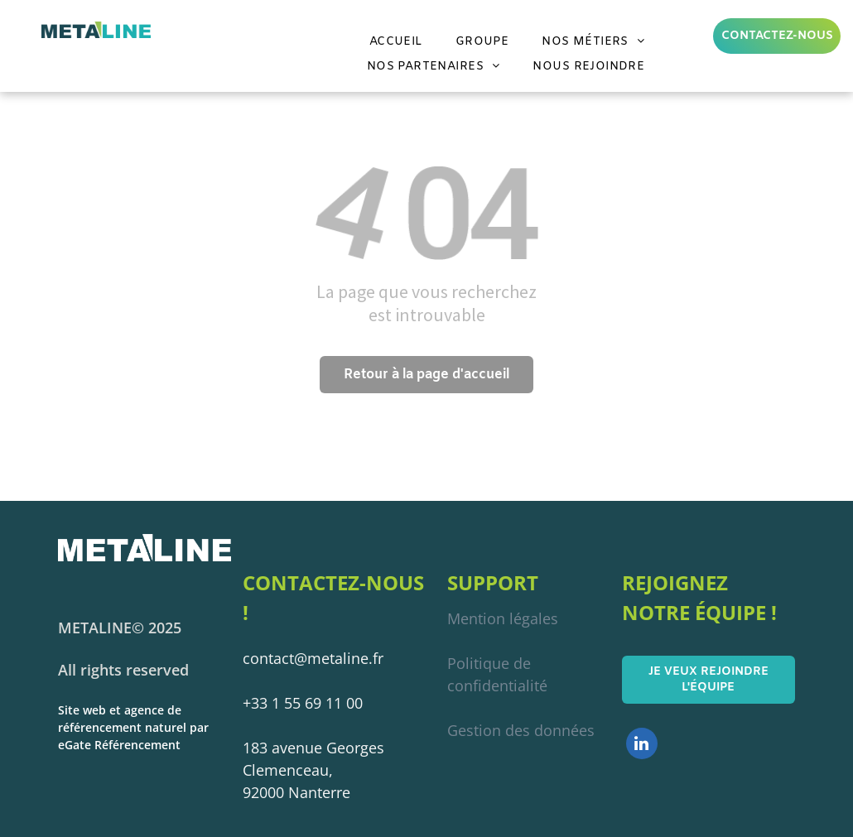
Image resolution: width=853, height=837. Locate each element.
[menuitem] (396, 42)
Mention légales (502, 618)
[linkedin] (642, 745)
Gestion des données (521, 730)
